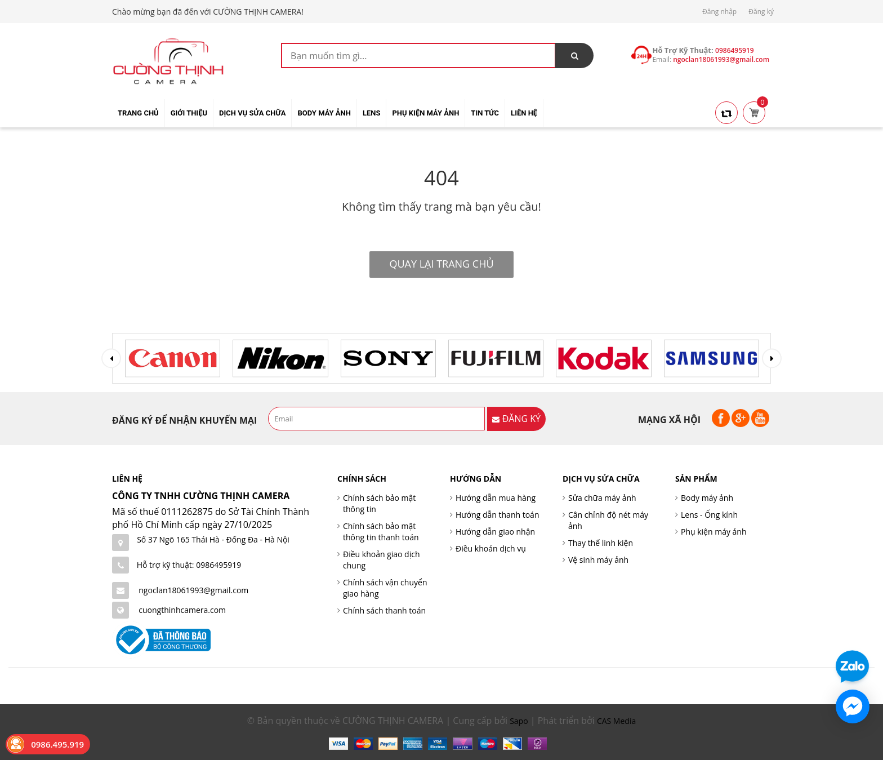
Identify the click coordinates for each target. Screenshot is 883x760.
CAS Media (616, 720)
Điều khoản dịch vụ (491, 548)
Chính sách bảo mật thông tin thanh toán (381, 532)
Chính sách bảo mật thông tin (379, 503)
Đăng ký (761, 11)
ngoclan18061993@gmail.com (193, 590)
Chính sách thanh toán (384, 610)
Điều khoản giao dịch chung (381, 560)
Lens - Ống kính (709, 514)
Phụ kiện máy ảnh (714, 531)
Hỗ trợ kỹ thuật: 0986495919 (189, 564)
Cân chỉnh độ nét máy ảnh (608, 520)
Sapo (519, 720)
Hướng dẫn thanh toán (497, 514)
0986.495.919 (57, 744)
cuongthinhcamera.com (182, 610)
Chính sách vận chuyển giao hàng (385, 588)
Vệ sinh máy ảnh (598, 559)
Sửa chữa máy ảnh (602, 497)
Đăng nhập (719, 11)
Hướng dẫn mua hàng (496, 497)
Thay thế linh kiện (600, 542)
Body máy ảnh (707, 497)
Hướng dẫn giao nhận (495, 531)
